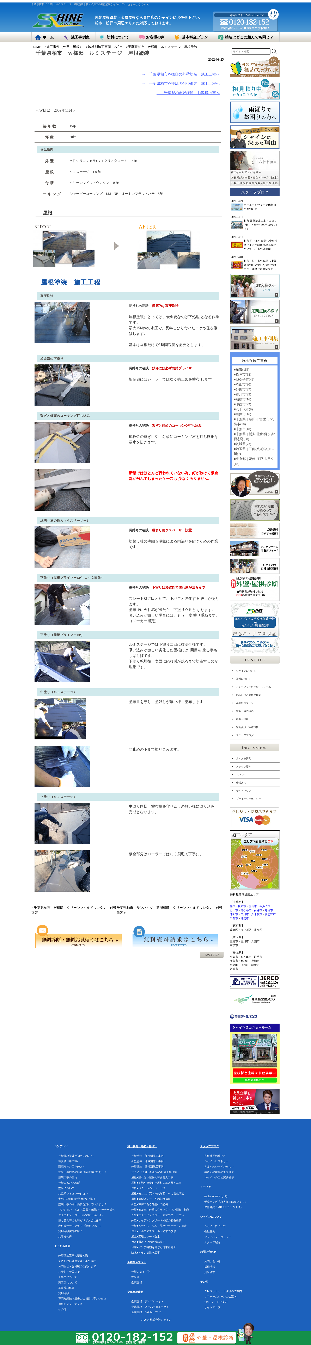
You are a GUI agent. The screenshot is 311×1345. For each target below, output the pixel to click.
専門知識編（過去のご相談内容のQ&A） (82, 1298)
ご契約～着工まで (69, 1271)
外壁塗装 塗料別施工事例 (147, 1166)
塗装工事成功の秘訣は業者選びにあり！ (82, 1172)
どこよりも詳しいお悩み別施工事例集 (154, 1172)
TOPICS (240, 774)
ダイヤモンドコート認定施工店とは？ (81, 1215)
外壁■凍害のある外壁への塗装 (149, 1204)
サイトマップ (243, 790)
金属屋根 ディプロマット (147, 1301)
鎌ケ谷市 (246, 910)
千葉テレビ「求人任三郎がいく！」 (225, 1201)
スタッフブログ (245, 735)
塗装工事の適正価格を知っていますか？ (82, 1204)
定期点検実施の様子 (70, 1231)
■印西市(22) (242, 404)
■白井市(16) (242, 414)
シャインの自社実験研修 (219, 1177)
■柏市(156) (241, 369)
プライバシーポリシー (248, 798)
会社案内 (241, 782)
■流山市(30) (242, 384)
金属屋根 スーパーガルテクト (150, 1306)
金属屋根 (136, 1282)
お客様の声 (65, 1236)
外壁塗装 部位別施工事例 (147, 1155)
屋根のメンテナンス (70, 1303)
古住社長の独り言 (215, 1155)
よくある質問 (243, 758)
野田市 (234, 910)
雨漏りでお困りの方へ (71, 1166)
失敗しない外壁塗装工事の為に (77, 1260)
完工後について (67, 1282)
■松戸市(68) (242, 374)
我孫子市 (265, 906)
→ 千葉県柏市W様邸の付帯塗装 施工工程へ (181, 83)
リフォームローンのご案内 (220, 1296)
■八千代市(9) (243, 409)
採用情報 (209, 1266)
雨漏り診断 (242, 719)
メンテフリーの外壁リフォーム (253, 686)
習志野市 (270, 914)
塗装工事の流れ (245, 711)
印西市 (234, 914)
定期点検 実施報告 (247, 727)
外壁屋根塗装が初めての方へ (75, 1155)
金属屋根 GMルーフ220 (146, 1312)
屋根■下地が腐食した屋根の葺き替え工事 (156, 1182)
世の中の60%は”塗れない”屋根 (76, 1198)
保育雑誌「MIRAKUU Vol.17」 (223, 1207)
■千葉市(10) (242, 429)
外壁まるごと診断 (69, 1182)
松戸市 (242, 906)
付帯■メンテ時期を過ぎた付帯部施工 (153, 1247)
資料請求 (209, 1272)
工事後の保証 (66, 1287)
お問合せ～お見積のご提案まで (77, 1266)
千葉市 (234, 918)
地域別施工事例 (99, 47)
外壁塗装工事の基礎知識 (73, 1255)
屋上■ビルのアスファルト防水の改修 (153, 1231)
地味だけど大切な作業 (248, 694)
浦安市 (245, 918)
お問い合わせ (212, 1261)
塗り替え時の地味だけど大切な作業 (79, 1220)
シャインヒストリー (216, 1161)
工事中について (67, 1277)
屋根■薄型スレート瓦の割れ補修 (151, 1198)
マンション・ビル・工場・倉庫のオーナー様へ (86, 1209)
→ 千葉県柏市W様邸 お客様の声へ (188, 93)
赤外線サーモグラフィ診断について (79, 1225)
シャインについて (246, 670)
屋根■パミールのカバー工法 (148, 1188)
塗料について (243, 678)
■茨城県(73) (242, 444)
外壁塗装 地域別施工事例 (147, 1161)
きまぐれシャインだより (219, 1166)
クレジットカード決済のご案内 (223, 1291)
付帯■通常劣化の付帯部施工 (148, 1241)
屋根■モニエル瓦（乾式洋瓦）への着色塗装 (157, 1193)
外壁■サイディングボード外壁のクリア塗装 (157, 1215)
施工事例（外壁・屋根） (64, 47)
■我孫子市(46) (244, 379)
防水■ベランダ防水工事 (145, 1252)
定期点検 (63, 1293)
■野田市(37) (242, 389)
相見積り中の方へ (69, 1161)
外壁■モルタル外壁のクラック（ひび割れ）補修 (160, 1209)
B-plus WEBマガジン (216, 1196)
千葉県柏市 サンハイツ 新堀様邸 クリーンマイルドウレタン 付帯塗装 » (169, 910)
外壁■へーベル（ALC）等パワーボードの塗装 (159, 1225)
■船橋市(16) (242, 399)
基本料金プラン (245, 703)
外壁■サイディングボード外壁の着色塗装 (156, 1220)
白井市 (258, 910)
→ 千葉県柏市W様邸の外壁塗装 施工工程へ (181, 74)
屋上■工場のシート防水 (145, 1236)
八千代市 (256, 914)
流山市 (253, 906)
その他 (62, 1309)
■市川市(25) (242, 394)
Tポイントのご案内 (215, 1301)
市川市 (245, 914)
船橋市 (269, 910)
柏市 (119, 47)
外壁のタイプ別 (140, 1271)
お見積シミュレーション (73, 1193)
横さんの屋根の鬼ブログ (219, 1172)
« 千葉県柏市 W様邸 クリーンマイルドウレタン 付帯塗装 (73, 910)
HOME (36, 47)
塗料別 (135, 1277)
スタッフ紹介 (243, 766)
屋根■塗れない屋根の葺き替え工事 (152, 1177)
